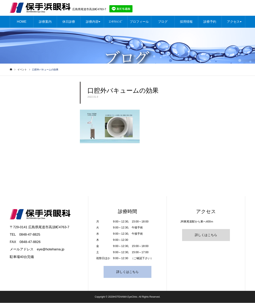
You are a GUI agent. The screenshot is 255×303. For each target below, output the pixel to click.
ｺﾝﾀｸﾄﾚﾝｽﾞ (116, 22)
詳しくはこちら (127, 272)
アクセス (233, 22)
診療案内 (45, 22)
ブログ (163, 22)
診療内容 (92, 22)
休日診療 (68, 22)
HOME (21, 22)
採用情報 (186, 22)
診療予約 (209, 22)
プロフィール (139, 22)
